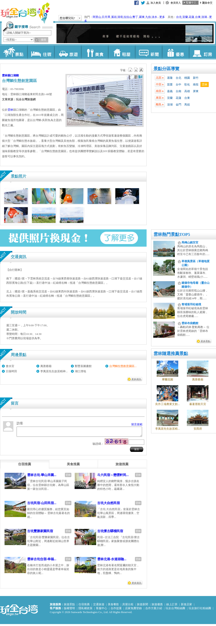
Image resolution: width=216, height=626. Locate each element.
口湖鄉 (14, 75)
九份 (148, 17)
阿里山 (97, 17)
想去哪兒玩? (67, 18)
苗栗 (170, 84)
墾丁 (135, 17)
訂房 (202, 51)
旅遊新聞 (142, 606)
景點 (13, 51)
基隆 (170, 77)
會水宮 (10, 366)
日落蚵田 (11, 371)
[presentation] (24, 466)
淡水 (154, 17)
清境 (120, 17)
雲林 (204, 84)
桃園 (187, 77)
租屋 (121, 51)
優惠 (175, 51)
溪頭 (114, 17)
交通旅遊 (98, 606)
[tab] (24, 466)
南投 (196, 84)
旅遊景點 (69, 606)
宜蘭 (185, 17)
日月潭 (106, 17)
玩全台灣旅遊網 (25, 13)
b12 (130, 70)
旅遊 (67, 51)
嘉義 (170, 91)
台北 (179, 17)
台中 (178, 84)
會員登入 (176, 2)
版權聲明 (69, 610)
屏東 (196, 91)
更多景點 (205, 341)
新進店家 (186, 606)
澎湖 (204, 17)
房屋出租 (127, 606)
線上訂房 (171, 606)
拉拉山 (128, 17)
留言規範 (136, 424)
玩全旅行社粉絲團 (200, 610)
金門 (178, 104)
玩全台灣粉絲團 (175, 610)
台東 (198, 17)
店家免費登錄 (133, 610)
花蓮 (191, 17)
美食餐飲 (113, 606)
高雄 (187, 91)
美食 (94, 51)
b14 (141, 70)
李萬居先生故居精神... (54, 371)
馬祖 (187, 104)
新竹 (196, 77)
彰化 (187, 84)
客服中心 (101, 610)
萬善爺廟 (46, 366)
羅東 (142, 17)
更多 (162, 17)
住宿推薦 (84, 606)
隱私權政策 (85, 610)
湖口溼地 (80, 371)
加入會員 (155, 2)
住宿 (40, 51)
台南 (178, 91)
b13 (136, 70)
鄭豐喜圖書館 (83, 366)
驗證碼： (98, 445)
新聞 (148, 51)
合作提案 (116, 610)
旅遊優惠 (157, 606)
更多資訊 (136, 379)
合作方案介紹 (153, 610)
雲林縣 (6, 75)
